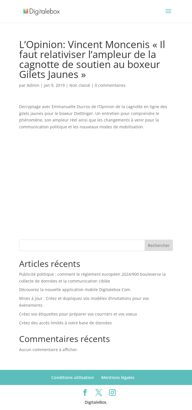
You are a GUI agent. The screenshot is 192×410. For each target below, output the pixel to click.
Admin (33, 85)
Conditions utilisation (72, 377)
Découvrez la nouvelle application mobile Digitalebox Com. (75, 289)
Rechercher (159, 245)
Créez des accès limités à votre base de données (65, 322)
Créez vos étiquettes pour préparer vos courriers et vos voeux (78, 314)
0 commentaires (110, 85)
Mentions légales (117, 377)
